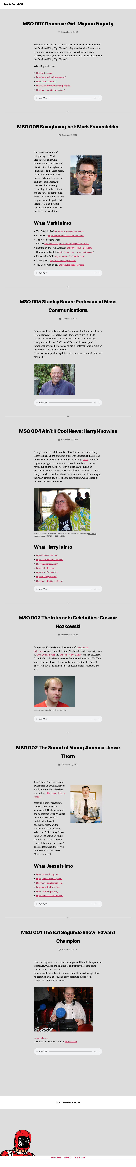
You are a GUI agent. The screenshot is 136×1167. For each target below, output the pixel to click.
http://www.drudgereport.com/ (51, 615)
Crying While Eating (52, 689)
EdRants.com (71, 1075)
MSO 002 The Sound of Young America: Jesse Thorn (68, 785)
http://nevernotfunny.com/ (49, 908)
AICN (86, 494)
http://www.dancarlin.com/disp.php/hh (55, 94)
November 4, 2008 (69, 983)
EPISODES (55, 1157)
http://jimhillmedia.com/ (48, 598)
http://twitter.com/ (45, 81)
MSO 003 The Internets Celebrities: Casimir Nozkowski (68, 655)
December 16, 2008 (69, 41)
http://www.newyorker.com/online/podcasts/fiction (69, 260)
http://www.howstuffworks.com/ (52, 98)
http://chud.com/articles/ (48, 589)
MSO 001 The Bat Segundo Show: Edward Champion (68, 970)
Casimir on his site (58, 744)
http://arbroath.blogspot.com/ (81, 265)
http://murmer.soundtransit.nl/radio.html (68, 252)
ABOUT (68, 1157)
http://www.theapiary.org (48, 925)
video (87, 689)
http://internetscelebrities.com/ (51, 929)
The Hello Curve (75, 689)
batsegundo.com (42, 1072)
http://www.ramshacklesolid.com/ (71, 273)
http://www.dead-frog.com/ (49, 921)
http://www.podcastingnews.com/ (52, 85)
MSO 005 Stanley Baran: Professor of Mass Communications (68, 326)
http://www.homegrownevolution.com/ (79, 269)
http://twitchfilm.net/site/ (48, 606)
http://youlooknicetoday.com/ (73, 282)
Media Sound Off (15, 4)
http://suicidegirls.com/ (47, 611)
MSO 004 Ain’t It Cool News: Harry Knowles (67, 460)
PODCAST (81, 1157)
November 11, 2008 (69, 799)
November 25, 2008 (69, 474)
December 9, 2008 (69, 152)
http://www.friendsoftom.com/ (51, 917)
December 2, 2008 (69, 344)
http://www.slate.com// (47, 90)
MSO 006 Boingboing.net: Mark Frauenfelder (68, 139)
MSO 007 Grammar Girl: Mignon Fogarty (68, 27)
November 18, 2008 (69, 669)
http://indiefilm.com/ (46, 602)
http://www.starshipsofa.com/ (64, 277)
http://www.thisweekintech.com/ (71, 248)
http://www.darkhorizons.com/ (51, 594)
